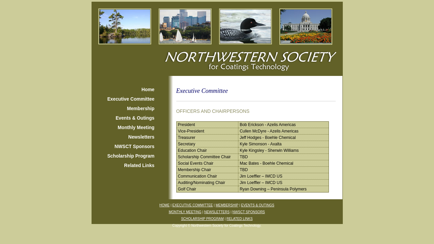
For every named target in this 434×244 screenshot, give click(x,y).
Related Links (139, 165)
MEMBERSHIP (227, 205)
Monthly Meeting (136, 127)
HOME (164, 205)
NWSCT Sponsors (135, 146)
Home (147, 89)
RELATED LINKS (239, 219)
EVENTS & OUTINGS (257, 205)
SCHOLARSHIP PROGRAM (202, 219)
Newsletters (141, 137)
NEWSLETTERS (217, 212)
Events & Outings (135, 118)
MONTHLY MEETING (185, 212)
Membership (141, 108)
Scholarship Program (130, 156)
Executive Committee (130, 99)
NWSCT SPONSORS (248, 212)
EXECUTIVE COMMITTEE (192, 205)
